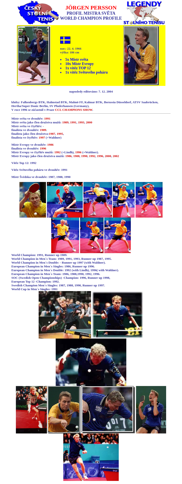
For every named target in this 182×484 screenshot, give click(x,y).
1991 (47, 118)
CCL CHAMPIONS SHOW (73, 110)
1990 (84, 156)
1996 (43, 148)
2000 (89, 122)
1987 (52, 133)
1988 (76, 156)
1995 (60, 133)
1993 (81, 122)
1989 (65, 122)
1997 (42, 137)
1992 (57, 152)
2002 (116, 156)
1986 (50, 144)
